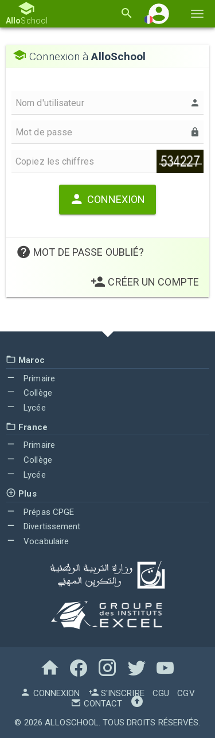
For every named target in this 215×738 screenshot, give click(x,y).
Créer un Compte (145, 282)
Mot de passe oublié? (80, 252)
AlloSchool (72, 722)
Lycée (26, 408)
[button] (159, 13)
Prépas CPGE (40, 512)
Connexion (107, 199)
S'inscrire (116, 693)
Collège (29, 393)
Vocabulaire (37, 541)
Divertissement (43, 526)
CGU (161, 693)
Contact (96, 703)
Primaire (30, 378)
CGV (185, 693)
